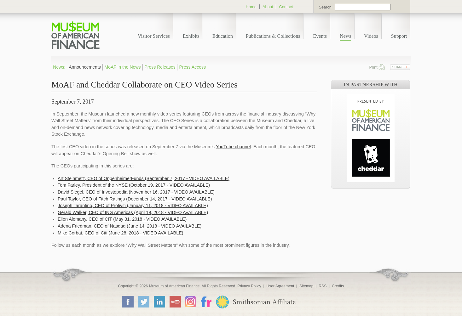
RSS (322, 286)
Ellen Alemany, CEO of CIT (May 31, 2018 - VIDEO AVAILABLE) (122, 219)
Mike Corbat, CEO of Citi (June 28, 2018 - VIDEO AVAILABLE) (120, 232)
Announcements (85, 67)
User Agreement (280, 286)
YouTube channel (233, 146)
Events (320, 36)
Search (325, 7)
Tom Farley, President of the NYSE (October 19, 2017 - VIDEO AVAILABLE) (134, 185)
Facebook (128, 302)
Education (222, 36)
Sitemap (306, 286)
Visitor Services (154, 36)
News (345, 36)
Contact (286, 6)
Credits (338, 286)
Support (399, 36)
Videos (371, 36)
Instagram (190, 301)
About (268, 6)
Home (251, 6)
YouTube (175, 302)
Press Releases (160, 67)
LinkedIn (159, 302)
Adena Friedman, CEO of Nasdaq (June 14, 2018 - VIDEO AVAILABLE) (129, 226)
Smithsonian (255, 302)
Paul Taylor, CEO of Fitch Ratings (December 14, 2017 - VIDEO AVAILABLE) (135, 198)
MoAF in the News (123, 67)
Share (397, 67)
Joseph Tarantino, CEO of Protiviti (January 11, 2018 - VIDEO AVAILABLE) (133, 205)
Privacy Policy (249, 286)
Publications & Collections (273, 36)
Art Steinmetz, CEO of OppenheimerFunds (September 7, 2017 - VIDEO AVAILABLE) (143, 178)
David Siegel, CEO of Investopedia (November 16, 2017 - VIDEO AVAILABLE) (136, 192)
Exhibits (191, 36)
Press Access (192, 67)
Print (381, 67)
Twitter (143, 302)
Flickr (205, 301)
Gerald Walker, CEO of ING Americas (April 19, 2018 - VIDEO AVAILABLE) (133, 212)
